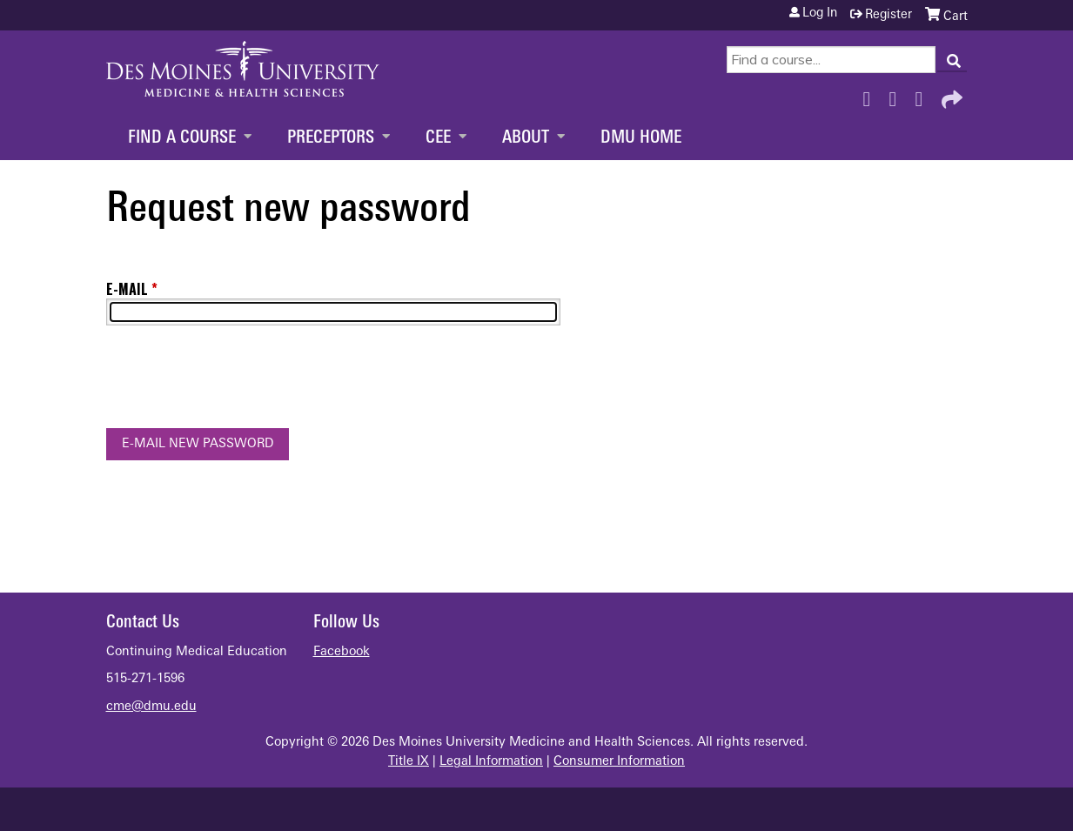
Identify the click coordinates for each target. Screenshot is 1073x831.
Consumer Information (619, 761)
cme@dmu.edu (151, 707)
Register (888, 15)
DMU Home (640, 138)
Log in (819, 14)
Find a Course (182, 138)
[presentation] (238, 380)
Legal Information (491, 761)
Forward (950, 95)
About (525, 138)
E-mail (127, 288)
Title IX (408, 761)
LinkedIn (924, 95)
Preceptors (330, 138)
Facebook (872, 95)
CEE (438, 138)
